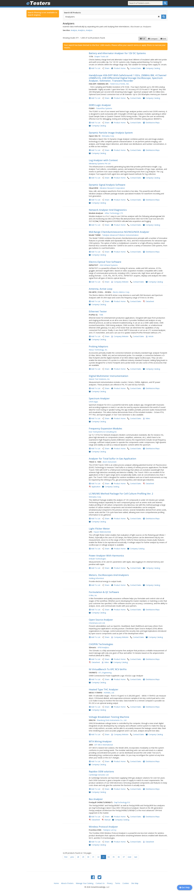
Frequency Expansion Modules (105, 428)
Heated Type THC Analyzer (103, 689)
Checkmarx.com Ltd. (97, 623)
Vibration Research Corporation (112, 188)
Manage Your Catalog (84, 883)
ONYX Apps (93, 402)
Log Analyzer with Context (103, 160)
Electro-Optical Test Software (105, 261)
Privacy (110, 883)
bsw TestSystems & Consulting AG (103, 432)
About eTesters (67, 883)
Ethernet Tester (98, 311)
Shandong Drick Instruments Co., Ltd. (112, 720)
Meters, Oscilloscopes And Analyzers (109, 575)
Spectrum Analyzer (99, 398)
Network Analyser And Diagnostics (108, 209)
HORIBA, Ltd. (109, 692)
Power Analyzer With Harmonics (106, 555)
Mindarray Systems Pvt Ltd (99, 163)
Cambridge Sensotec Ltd (99, 775)
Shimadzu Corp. (108, 136)
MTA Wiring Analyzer (100, 741)
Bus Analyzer (96, 799)
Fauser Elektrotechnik (102, 532)
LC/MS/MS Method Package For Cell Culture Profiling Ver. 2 (121, 493)
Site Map (134, 883)
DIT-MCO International (103, 745)
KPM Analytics (103, 647)
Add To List (95, 68)
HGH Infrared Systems (109, 265)
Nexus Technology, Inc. (98, 350)
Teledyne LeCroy (109, 830)
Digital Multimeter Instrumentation (108, 375)
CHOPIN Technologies (101, 644)
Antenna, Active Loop (100, 288)
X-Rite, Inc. (93, 595)
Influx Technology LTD (114, 213)
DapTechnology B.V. (122, 802)
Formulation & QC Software (104, 592)
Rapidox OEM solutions (101, 771)
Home (56, 883)
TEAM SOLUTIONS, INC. (119, 84)
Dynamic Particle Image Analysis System (111, 132)
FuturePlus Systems (104, 108)
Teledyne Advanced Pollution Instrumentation (120, 235)
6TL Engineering (105, 672)
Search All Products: (72, 12)
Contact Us (100, 883)
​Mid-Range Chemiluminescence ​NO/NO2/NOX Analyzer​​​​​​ (119, 231)
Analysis (89, 30)
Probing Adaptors (98, 346)
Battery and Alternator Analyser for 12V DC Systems (117, 53)
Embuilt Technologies (97, 559)
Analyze (74, 30)
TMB (101, 315)
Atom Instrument (109, 462)
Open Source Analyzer (101, 619)
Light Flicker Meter (99, 528)
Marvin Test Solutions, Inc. (99, 379)
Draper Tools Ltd (101, 56)
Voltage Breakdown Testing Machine (109, 716)
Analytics (81, 30)
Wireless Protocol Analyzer (103, 826)
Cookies (125, 883)
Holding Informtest (96, 578)
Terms (117, 883)
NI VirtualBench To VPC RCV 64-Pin (108, 669)
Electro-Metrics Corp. (121, 292)
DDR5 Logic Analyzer (100, 105)
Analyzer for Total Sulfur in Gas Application (112, 458)
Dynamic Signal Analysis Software (107, 184)
